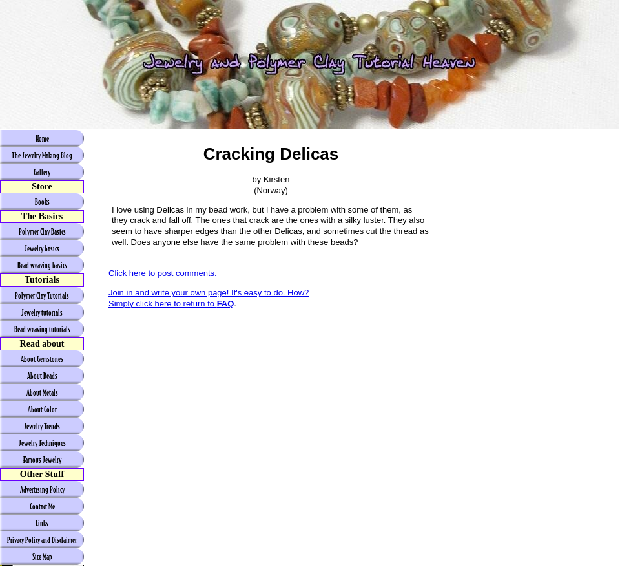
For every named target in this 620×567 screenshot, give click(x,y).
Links (42, 523)
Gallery (42, 172)
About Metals (42, 392)
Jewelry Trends (42, 426)
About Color (42, 409)
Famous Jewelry (42, 460)
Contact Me (42, 506)
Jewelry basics (42, 248)
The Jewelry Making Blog (42, 155)
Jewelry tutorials (42, 312)
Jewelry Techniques (42, 443)
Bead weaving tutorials (42, 329)
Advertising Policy (42, 489)
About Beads (42, 375)
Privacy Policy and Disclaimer (42, 540)
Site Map (42, 556)
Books (42, 202)
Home (42, 138)
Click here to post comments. (162, 273)
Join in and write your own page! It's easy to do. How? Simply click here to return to (208, 298)
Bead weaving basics (42, 265)
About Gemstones (42, 359)
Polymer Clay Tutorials (42, 295)
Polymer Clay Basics (42, 231)
